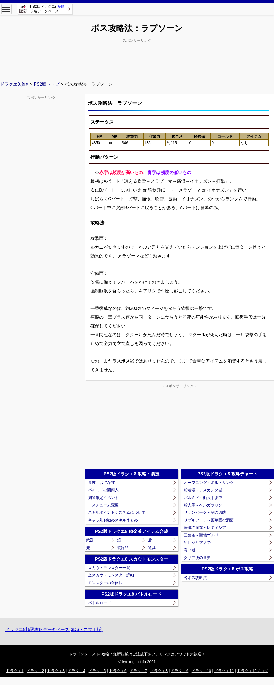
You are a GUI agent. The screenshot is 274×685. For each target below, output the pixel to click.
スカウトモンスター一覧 (109, 568)
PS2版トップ (46, 84)
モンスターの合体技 (105, 583)
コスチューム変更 (103, 505)
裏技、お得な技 (101, 482)
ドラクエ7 (138, 671)
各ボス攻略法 (195, 577)
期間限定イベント (103, 497)
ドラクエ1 (15, 671)
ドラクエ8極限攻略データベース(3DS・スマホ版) (54, 629)
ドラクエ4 (76, 671)
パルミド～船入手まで (203, 497)
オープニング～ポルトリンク (209, 482)
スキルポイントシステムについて (116, 512)
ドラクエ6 (118, 671)
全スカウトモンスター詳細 (111, 575)
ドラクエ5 (97, 671)
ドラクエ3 (56, 671)
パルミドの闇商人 (103, 490)
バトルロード (99, 603)
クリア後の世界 (197, 557)
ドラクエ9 (179, 671)
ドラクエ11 (224, 671)
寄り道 (189, 550)
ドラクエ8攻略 (14, 84)
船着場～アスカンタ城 (203, 490)
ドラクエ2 (35, 671)
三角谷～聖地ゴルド (201, 535)
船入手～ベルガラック (203, 505)
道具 (152, 548)
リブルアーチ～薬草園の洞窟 (209, 520)
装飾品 (123, 548)
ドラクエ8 (159, 671)
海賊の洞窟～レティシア (205, 527)
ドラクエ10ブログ (252, 671)
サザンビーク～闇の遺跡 (205, 512)
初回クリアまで (197, 542)
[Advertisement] (137, 58)
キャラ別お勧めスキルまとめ (113, 520)
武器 (90, 540)
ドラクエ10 (201, 671)
